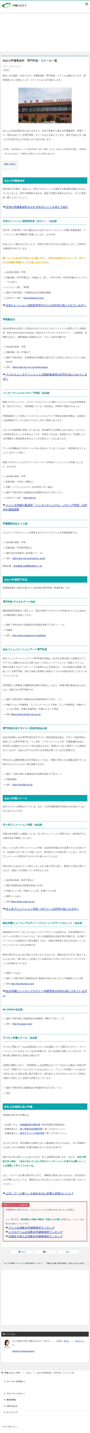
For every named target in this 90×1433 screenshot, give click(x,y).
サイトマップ (12, 1412)
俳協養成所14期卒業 (30, 1125)
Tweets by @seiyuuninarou (23, 1351)
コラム (6, 70)
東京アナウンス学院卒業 (32, 1133)
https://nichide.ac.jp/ (23, 785)
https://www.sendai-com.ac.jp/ (26, 714)
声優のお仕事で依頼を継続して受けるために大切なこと (67, 1263)
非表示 (12, 164)
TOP (12, 1373)
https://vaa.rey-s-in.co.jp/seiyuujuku (30, 367)
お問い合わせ (12, 1406)
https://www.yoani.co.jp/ (23, 901)
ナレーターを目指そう (15, 1381)
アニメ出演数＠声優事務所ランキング (31, 1227)
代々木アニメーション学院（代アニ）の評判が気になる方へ (42, 908)
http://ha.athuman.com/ (22, 984)
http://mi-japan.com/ (22, 1024)
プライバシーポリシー (15, 1393)
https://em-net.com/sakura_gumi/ (29, 558)
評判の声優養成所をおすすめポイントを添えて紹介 (36, 207)
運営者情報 (11, 1400)
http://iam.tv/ (29, 498)
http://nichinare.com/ (33, 298)
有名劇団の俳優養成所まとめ (28, 566)
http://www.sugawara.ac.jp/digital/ (29, 635)
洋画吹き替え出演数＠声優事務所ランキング (35, 1236)
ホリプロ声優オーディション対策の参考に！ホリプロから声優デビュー (24, 1263)
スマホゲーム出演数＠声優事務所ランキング (35, 1232)
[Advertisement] (45, 33)
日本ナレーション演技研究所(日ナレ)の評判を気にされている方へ (45, 305)
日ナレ (66, 1341)
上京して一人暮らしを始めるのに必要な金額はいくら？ (39, 1193)
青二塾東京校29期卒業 (31, 1129)
